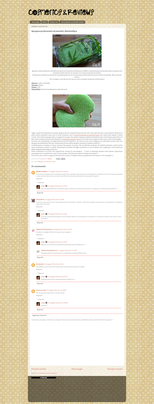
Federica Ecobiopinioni (44, 229)
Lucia (43, 186)
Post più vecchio (115, 369)
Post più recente (38, 369)
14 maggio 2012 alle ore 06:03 (58, 276)
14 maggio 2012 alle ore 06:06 (58, 303)
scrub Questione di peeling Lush (86, 135)
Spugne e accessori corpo (46, 161)
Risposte (41, 182)
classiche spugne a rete (71, 139)
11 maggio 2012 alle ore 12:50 (67, 250)
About (45, 22)
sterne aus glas (41, 290)
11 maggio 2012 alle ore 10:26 (57, 242)
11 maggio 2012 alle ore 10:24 (57, 186)
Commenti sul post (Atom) (47, 373)
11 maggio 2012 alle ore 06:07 (58, 171)
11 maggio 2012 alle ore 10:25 (57, 214)
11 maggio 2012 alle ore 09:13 (62, 229)
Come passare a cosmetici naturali (72, 22)
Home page (35, 22)
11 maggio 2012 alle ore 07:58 (54, 199)
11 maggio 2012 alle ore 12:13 (54, 264)
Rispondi (39, 178)
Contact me (54, 22)
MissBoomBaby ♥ (42, 171)
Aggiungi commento (39, 315)
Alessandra (40, 264)
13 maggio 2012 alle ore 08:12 (56, 290)
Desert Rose (40, 199)
